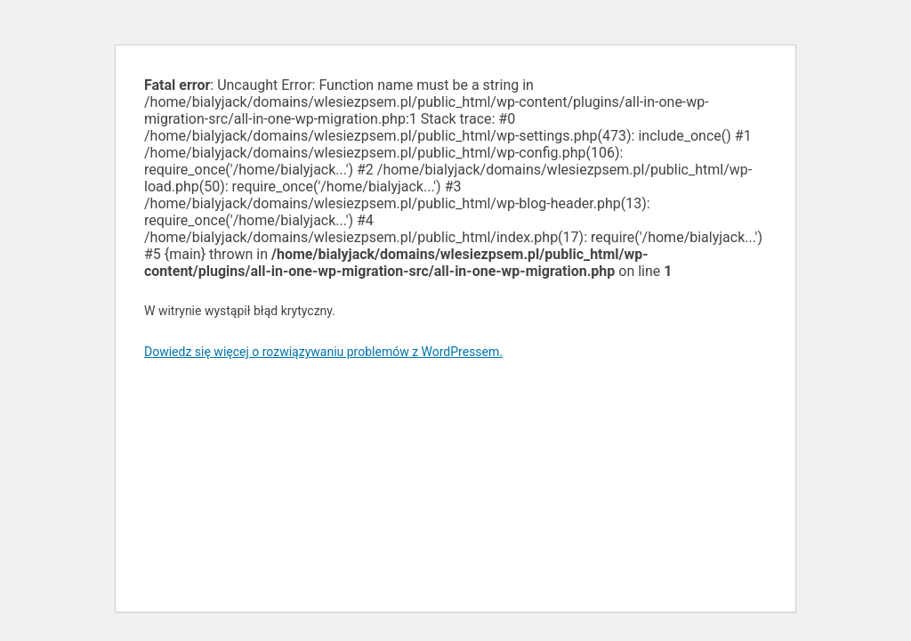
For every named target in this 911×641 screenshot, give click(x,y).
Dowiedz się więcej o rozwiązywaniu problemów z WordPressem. (323, 352)
